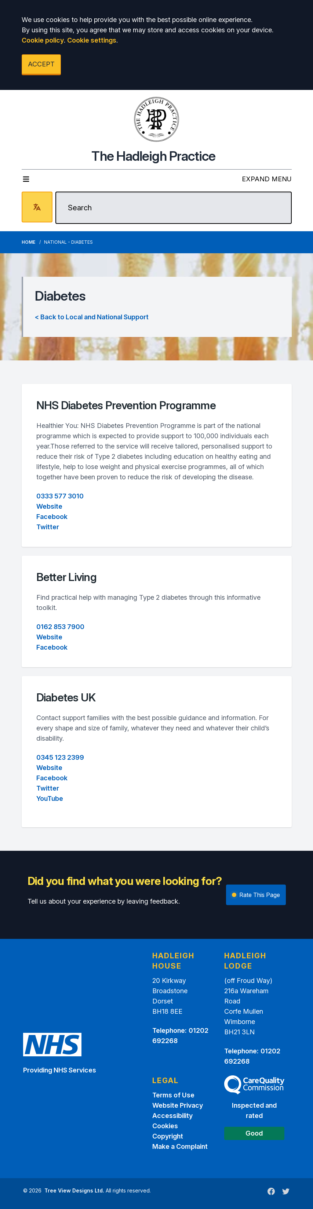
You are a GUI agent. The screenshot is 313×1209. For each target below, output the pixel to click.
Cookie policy (43, 40)
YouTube (49, 798)
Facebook (52, 516)
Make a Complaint (180, 1146)
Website (49, 506)
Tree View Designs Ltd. (74, 1190)
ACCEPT (41, 64)
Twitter (47, 527)
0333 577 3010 (60, 496)
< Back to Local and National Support (92, 317)
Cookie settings (91, 40)
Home (28, 242)
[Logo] (156, 119)
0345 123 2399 (60, 757)
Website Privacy (177, 1105)
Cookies (165, 1126)
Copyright (167, 1136)
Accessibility (172, 1115)
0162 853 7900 (60, 627)
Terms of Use (173, 1095)
